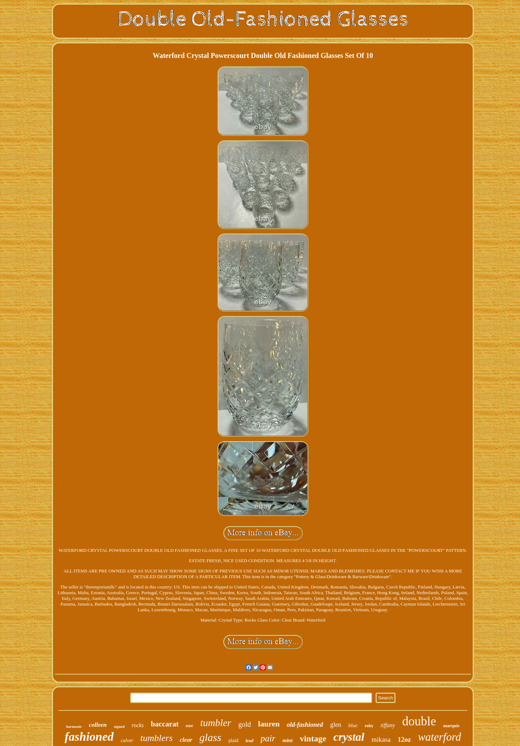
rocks (138, 725)
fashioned (89, 736)
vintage (313, 738)
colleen (98, 724)
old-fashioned (305, 724)
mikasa (381, 739)
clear (186, 739)
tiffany (388, 725)
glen (335, 724)
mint (287, 740)
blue (352, 725)
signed (119, 726)
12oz (404, 739)
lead (249, 740)
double (419, 721)
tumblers (156, 738)
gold (244, 724)
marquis (451, 725)
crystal (348, 736)
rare (189, 725)
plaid (233, 740)
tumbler (215, 722)
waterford (439, 737)
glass (211, 737)
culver (127, 740)
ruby (369, 725)
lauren (269, 723)
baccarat (165, 724)
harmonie (74, 726)
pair (268, 738)
